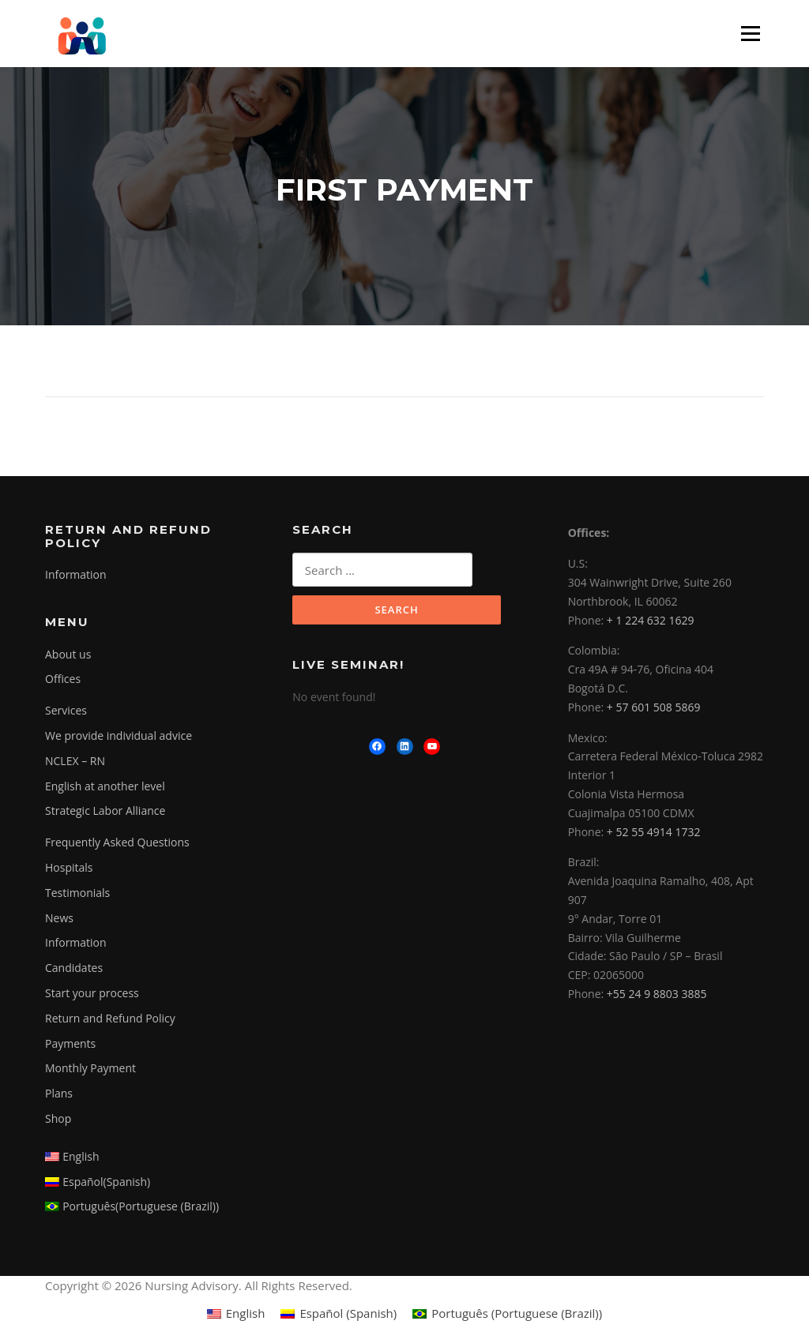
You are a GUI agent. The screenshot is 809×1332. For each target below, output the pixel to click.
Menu (750, 33)
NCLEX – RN (75, 762)
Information (76, 575)
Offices (63, 680)
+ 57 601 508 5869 (654, 708)
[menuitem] (157, 1158)
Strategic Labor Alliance (105, 812)
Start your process (92, 994)
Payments (70, 1044)
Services (66, 711)
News (59, 918)
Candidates (74, 969)
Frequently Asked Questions (117, 843)
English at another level (105, 787)
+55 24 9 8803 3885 (657, 995)
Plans (59, 1094)
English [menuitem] (245, 1315)
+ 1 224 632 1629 (650, 620)
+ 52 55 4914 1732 (654, 832)
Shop (58, 1120)
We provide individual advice (118, 737)
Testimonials (77, 894)
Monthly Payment (90, 1069)
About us (68, 655)
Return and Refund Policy (110, 1019)
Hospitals (69, 868)
